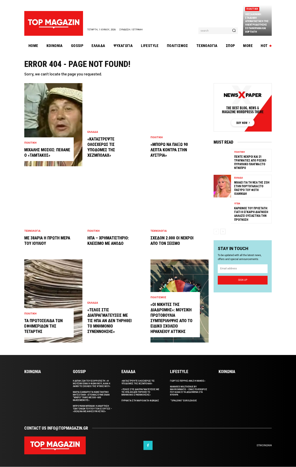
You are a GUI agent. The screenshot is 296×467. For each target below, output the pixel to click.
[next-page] (222, 231)
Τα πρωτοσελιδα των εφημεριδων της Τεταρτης (43, 326)
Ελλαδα (92, 132)
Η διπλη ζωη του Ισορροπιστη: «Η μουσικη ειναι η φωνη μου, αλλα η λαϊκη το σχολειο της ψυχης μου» (91, 384)
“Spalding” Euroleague (183, 401)
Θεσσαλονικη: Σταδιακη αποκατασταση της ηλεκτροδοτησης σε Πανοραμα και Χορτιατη (256, 23)
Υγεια (237, 203)
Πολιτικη (252, 8)
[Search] (234, 30)
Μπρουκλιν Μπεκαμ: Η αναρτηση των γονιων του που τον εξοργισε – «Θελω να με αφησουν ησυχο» (92, 409)
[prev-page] (216, 231)
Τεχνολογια (32, 231)
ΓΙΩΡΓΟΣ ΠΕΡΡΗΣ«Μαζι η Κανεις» (187, 381)
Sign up (242, 280)
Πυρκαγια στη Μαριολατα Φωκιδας (140, 401)
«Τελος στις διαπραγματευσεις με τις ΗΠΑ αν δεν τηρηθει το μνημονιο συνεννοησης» (109, 321)
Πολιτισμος (158, 297)
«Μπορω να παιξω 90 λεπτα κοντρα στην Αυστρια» (169, 150)
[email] (243, 269)
